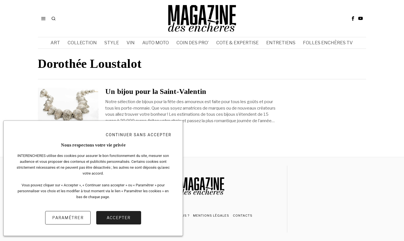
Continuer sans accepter (138, 135)
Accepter (118, 217)
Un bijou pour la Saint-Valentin (155, 92)
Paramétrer (68, 217)
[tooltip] (353, 18)
